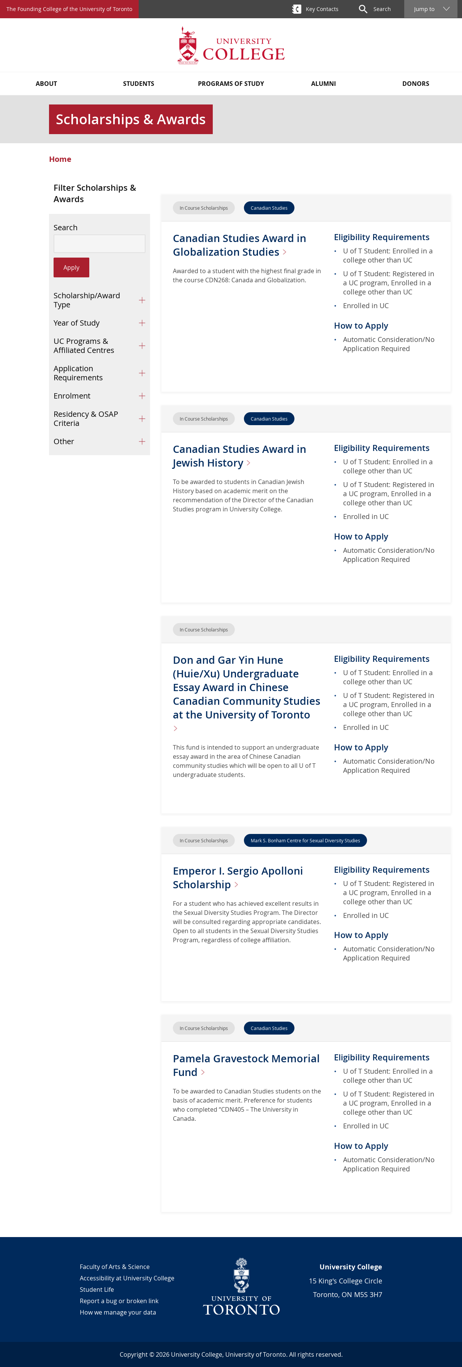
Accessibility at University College (127, 1278)
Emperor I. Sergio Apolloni (239, 877)
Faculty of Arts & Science (115, 1267)
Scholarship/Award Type (87, 300)
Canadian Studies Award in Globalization (241, 245)
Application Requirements (78, 373)
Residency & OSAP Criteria (86, 418)
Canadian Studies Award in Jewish (241, 456)
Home (60, 159)
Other (64, 441)
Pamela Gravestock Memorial (222, 1065)
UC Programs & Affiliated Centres (84, 345)
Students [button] (138, 83)
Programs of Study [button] (231, 83)
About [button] (46, 83)
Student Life (97, 1289)
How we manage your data (118, 1312)
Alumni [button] (323, 83)
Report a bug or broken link (119, 1301)
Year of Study (77, 323)
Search (66, 227)
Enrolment (72, 396)
